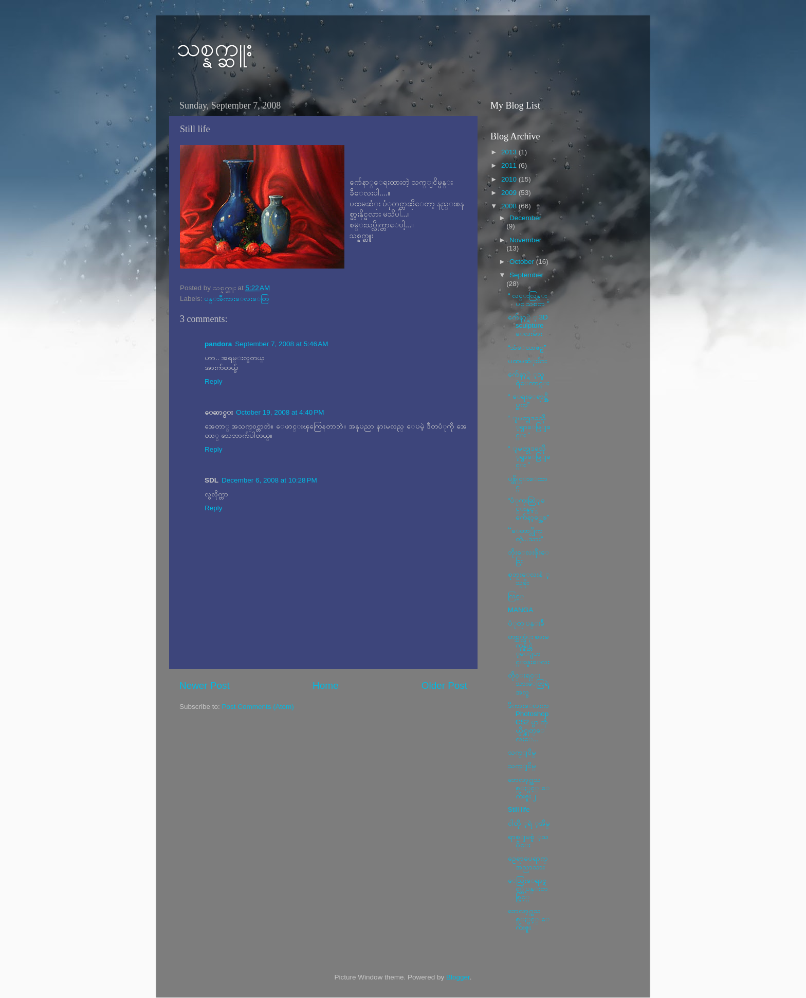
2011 (510, 165)
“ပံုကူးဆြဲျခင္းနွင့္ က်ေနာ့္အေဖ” (528, 508)
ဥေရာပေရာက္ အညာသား (527, 862)
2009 (510, 193)
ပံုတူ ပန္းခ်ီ (526, 623)
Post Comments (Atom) (258, 706)
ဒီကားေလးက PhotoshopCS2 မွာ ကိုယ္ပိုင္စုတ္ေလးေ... (528, 722)
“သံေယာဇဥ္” (527, 347)
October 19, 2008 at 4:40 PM (280, 412)
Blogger (458, 977)
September (526, 275)
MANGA (521, 610)
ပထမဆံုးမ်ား (527, 361)
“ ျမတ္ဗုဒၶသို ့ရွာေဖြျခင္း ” (529, 426)
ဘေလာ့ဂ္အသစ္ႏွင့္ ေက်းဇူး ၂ (528, 788)
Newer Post (204, 685)
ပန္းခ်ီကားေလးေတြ (236, 298)
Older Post (444, 685)
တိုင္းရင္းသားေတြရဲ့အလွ (528, 683)
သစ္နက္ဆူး (214, 47)
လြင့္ (516, 596)
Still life (519, 809)
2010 (510, 179)
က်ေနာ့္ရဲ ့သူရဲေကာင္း (528, 378)
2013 (510, 152)
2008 (510, 206)
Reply (214, 381)
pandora (218, 344)
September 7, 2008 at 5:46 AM (281, 344)
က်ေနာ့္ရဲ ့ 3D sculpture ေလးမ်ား (528, 325)
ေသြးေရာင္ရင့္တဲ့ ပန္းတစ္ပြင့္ (528, 889)
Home (325, 685)
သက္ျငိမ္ (522, 752)
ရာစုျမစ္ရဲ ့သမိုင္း (528, 841)
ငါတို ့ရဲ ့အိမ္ (529, 823)
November (525, 240)
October (522, 261)
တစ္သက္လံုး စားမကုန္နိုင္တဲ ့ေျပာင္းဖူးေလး (528, 649)
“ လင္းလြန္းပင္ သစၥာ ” (528, 300)
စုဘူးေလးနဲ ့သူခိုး (528, 578)
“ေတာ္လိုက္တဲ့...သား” (525, 535)
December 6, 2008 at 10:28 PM (269, 480)
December (525, 218)
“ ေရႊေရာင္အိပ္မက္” (528, 400)
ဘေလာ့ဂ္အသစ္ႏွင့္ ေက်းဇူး (528, 919)
